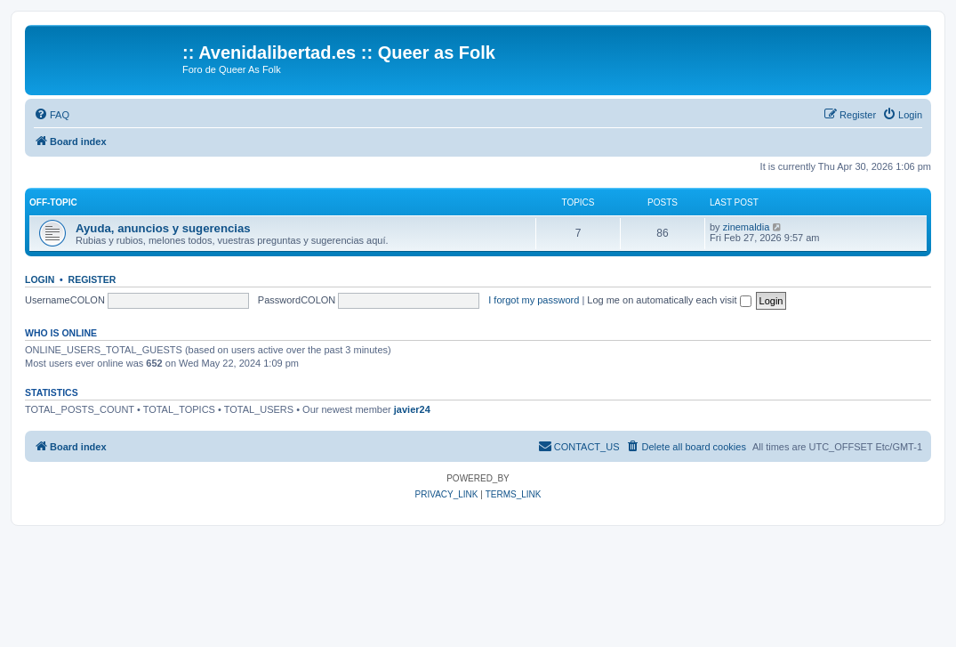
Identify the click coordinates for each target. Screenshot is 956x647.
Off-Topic (53, 202)
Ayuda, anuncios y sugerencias (163, 228)
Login (39, 279)
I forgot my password (533, 300)
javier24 (412, 409)
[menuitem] (51, 114)
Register (92, 279)
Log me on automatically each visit (669, 300)
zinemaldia (746, 227)
